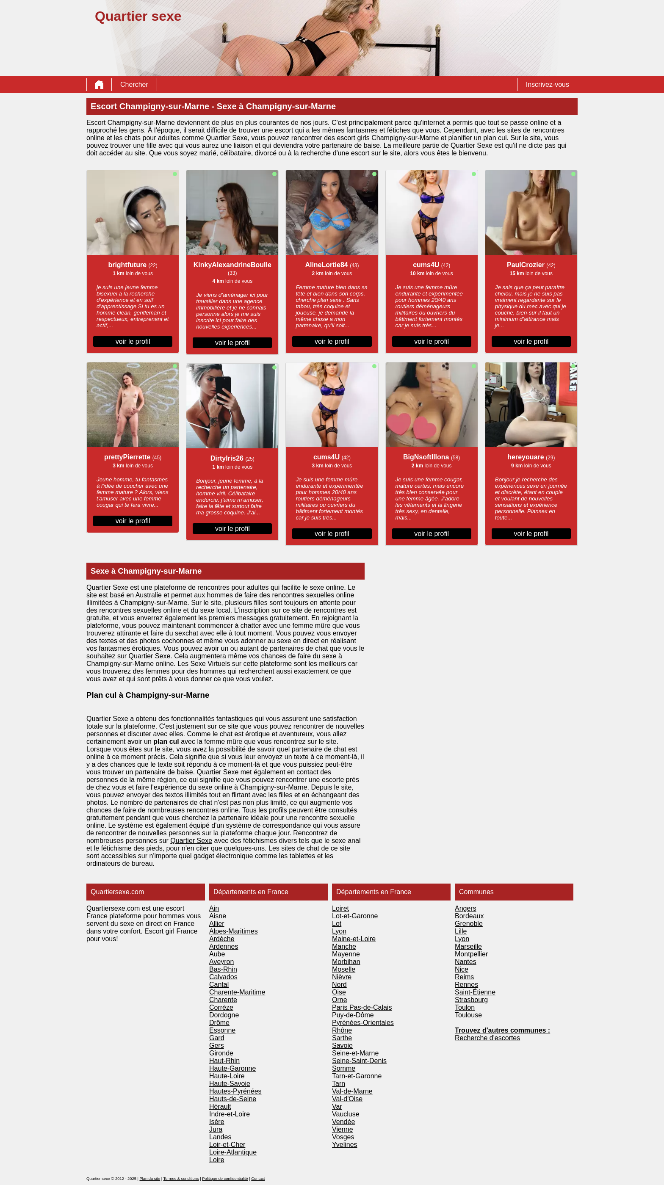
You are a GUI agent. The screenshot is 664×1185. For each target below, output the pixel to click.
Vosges (343, 1137)
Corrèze (221, 1007)
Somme (343, 1068)
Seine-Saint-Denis (359, 1060)
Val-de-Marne (352, 1091)
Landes (220, 1137)
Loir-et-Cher (227, 1144)
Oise (339, 992)
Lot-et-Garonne (355, 916)
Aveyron (221, 961)
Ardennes (223, 946)
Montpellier (471, 954)
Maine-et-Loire (354, 938)
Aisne (217, 916)
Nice (461, 969)
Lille (461, 931)
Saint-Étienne (475, 992)
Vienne (342, 1129)
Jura (215, 1129)
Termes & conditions (181, 1179)
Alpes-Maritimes (233, 931)
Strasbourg (471, 999)
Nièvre (341, 977)
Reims (464, 977)
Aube (217, 954)
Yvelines (344, 1144)
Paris (340, 1007)
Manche (344, 946)
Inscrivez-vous (547, 84)
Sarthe (342, 1037)
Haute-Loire (227, 1076)
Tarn (338, 1083)
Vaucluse (346, 1114)
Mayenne (346, 954)
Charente (223, 999)
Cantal (219, 984)
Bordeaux (469, 916)
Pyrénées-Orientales (363, 1022)
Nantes (465, 961)
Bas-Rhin (223, 969)
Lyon (339, 931)
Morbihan (346, 961)
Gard (216, 1037)
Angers (465, 908)
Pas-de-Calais (370, 1007)
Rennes (466, 984)
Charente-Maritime (237, 992)
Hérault (220, 1106)
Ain (214, 908)
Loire (216, 1159)
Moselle (343, 969)
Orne (339, 999)
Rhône (342, 1030)
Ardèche (222, 938)
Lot (336, 923)
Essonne (222, 1030)
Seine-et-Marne (355, 1053)
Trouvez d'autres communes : (502, 1030)
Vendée (343, 1121)
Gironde (221, 1053)
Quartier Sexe (191, 840)
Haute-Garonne (232, 1068)
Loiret (340, 908)
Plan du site (149, 1179)
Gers (216, 1045)
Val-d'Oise (347, 1098)
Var (337, 1106)
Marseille (468, 946)
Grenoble (469, 923)
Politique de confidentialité (225, 1179)
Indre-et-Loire (229, 1114)
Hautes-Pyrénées (235, 1091)
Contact (258, 1179)
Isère (216, 1121)
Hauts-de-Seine (232, 1098)
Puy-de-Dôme (353, 1015)
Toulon (465, 1007)
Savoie (342, 1045)
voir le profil (133, 341)
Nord (339, 984)
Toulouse (468, 1015)
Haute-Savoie (229, 1083)
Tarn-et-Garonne (357, 1076)
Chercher (134, 84)
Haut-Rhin (224, 1060)
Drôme (219, 1022)
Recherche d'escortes (487, 1037)
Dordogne (224, 1015)
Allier (216, 923)
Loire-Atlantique (233, 1152)
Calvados (223, 977)
